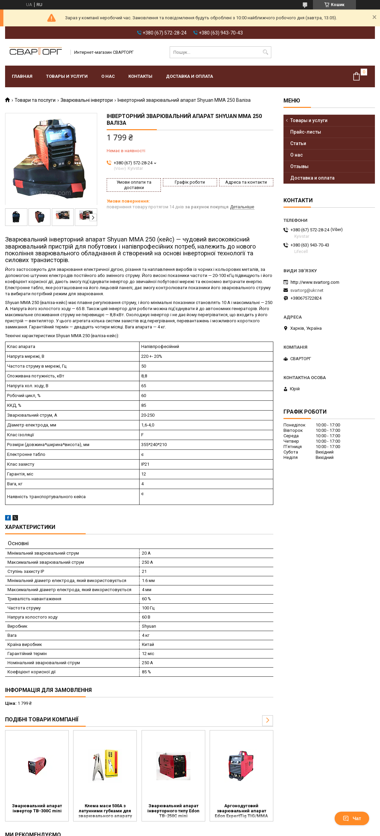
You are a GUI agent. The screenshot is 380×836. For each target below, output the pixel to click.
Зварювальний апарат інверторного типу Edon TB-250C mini (173, 810)
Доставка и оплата (189, 76)
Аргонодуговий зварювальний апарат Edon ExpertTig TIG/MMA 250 (241, 811)
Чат (352, 818)
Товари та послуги (35, 100)
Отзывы (299, 166)
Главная (22, 76)
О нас (108, 76)
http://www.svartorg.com (315, 282)
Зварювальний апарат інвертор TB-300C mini (37, 808)
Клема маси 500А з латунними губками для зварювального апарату (105, 810)
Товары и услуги (67, 76)
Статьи (298, 143)
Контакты (140, 76)
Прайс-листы (305, 132)
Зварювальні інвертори (87, 100)
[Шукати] (265, 52)
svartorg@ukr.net (306, 290)
